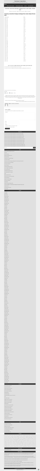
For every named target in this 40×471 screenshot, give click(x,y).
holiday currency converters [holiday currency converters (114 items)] (31, 440)
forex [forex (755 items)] (31, 439)
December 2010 (6, 343)
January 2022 (6, 197)
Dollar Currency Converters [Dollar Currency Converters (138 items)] (21, 437)
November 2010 (6, 344)
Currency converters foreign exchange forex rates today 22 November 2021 (14, 145)
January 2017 (6, 271)
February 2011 (6, 340)
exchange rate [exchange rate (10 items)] (25, 438)
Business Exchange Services (8, 155)
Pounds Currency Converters (8, 406)
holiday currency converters (17, 96)
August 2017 (6, 261)
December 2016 (6, 272)
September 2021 (6, 203)
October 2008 (6, 379)
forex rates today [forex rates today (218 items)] (7, 440)
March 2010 (6, 355)
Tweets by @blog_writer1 (7, 449)
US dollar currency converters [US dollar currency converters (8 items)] (9, 446)
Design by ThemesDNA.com (20, 469)
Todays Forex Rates (7, 413)
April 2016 (5, 283)
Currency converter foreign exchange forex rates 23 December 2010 (18, 458)
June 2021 (5, 207)
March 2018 (6, 251)
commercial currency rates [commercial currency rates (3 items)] (26, 435)
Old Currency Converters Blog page (9, 176)
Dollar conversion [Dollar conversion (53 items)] (14, 437)
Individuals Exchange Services (8, 170)
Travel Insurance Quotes (7, 187)
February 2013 (6, 307)
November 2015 (6, 290)
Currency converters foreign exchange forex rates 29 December (26, 457)
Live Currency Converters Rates (26, 96)
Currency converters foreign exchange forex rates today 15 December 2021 (14, 144)
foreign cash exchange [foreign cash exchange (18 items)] (30, 438)
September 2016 (6, 276)
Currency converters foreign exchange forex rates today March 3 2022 (14, 137)
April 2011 (5, 337)
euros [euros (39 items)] (21, 438)
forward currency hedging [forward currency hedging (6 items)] (13, 440)
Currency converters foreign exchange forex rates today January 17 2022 (14, 141)
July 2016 (5, 279)
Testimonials (6, 181)
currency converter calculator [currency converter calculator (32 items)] (15, 436)
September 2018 (6, 243)
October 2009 (6, 362)
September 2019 (6, 229)
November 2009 (6, 361)
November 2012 (6, 311)
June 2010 (5, 351)
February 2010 (6, 357)
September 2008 (6, 380)
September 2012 (6, 314)
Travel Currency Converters (31, 97)
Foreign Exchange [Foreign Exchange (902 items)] (15, 439)
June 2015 (5, 297)
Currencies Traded (7, 159)
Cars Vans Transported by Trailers (9, 427)
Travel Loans (6, 188)
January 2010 (6, 358)
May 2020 (5, 218)
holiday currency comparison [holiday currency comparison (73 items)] (22, 440)
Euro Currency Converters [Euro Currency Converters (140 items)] (8, 438)
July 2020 (5, 215)
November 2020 (6, 210)
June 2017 (5, 264)
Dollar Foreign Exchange (7, 389)
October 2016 (6, 275)
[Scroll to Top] (38, 469)
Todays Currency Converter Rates (21, 97)
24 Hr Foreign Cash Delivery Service (9, 151)
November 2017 (6, 257)
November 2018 (6, 240)
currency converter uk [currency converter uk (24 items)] (8, 437)
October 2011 (6, 329)
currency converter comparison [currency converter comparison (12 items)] (24, 436)
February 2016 (6, 286)
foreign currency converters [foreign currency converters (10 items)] (8, 439)
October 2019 (6, 228)
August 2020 (6, 214)
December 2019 (6, 225)
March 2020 (6, 221)
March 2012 (6, 322)
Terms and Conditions (7, 180)
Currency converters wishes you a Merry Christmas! (15, 461)
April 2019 (5, 233)
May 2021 (5, 208)
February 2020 (6, 222)
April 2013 (5, 304)
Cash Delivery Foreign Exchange (8, 158)
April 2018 (5, 250)
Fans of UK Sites (6, 165)
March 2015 (6, 301)
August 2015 (6, 294)
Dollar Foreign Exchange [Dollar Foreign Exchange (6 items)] (29, 437)
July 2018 (5, 246)
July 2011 (5, 333)
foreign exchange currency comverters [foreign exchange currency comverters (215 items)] (24, 439)
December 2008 (6, 376)
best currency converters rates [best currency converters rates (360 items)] (9, 435)
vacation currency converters (8, 417)
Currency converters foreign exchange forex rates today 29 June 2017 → (26, 101)
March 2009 (6, 372)
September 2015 (6, 293)
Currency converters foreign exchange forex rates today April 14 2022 (13, 134)
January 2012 (6, 325)
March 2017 (6, 268)
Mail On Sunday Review (30, 5)
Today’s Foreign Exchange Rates (8, 183)
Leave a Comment (28, 11)
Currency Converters (20, 1)
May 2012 (5, 319)
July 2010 (5, 350)
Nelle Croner (6, 458)
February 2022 (6, 196)
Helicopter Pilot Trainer (7, 423)
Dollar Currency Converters (20, 95)
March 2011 (6, 339)
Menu (6, 4)
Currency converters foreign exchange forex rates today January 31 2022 (14, 140)
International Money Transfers (19, 5)
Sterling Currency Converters (13, 97)
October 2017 (6, 258)
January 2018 (6, 254)
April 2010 (5, 354)
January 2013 (6, 308)
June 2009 (5, 368)
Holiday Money (6, 403)
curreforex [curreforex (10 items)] (32, 435)
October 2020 (6, 211)
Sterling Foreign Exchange (8, 410)
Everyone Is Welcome (7, 163)
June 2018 (5, 247)
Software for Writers (7, 426)
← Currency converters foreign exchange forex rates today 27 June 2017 (14, 100)
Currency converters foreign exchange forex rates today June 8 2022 (13, 133)
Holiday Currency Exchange (8, 400)
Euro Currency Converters (28, 95)
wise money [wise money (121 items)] (29, 446)
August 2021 (6, 204)
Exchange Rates (6, 392)
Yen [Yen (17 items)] (32, 446)
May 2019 (5, 232)
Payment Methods (6, 177)
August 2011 (6, 332)
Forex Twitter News (7, 169)
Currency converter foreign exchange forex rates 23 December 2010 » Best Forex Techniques (17, 462)
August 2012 (6, 315)
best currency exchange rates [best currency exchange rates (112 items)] (18, 435)
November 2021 (6, 200)
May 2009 (5, 369)
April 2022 (5, 193)
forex (5, 396)
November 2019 (6, 226)
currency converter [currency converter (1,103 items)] (7, 436)
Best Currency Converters (12, 95)
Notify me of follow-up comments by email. (11, 125)
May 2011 (5, 336)
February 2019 (6, 236)
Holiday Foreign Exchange (7, 402)
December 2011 (6, 326)
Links (5, 173)
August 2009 (6, 365)
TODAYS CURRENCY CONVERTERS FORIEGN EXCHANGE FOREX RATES (14, 184)
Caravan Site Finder (7, 430)
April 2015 (5, 300)
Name (6, 121)
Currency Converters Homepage (10, 5)
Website (6, 124)
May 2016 (5, 282)
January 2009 (6, 375)
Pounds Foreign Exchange (7, 407)
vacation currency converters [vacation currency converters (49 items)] (18, 446)
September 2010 (6, 347)
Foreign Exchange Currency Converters (9, 395)
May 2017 (5, 265)
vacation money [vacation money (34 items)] (25, 446)
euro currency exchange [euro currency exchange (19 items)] (16, 438)
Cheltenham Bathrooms (7, 431)
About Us (25, 5)
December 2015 (6, 289)
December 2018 (6, 239)
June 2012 (5, 318)
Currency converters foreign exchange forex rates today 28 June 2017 (20, 9)
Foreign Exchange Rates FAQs (8, 166)
